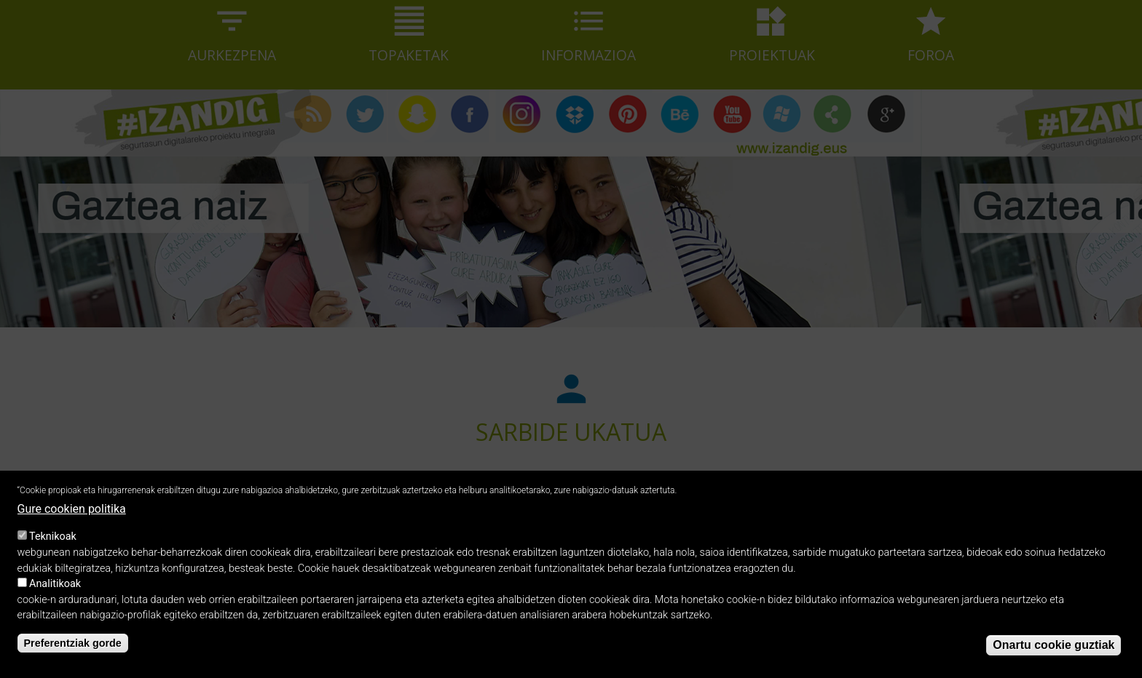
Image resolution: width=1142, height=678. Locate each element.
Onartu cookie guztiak (1053, 658)
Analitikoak (55, 597)
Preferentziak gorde (73, 656)
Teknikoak (52, 549)
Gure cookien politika (71, 521)
